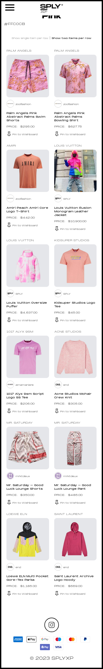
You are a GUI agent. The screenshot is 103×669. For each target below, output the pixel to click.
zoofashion (23, 104)
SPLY (67, 199)
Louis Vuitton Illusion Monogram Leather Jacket (72, 212)
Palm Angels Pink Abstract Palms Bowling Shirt (69, 117)
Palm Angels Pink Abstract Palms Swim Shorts (25, 117)
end (66, 385)
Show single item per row (30, 38)
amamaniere (24, 385)
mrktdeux (22, 476)
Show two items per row (71, 38)
